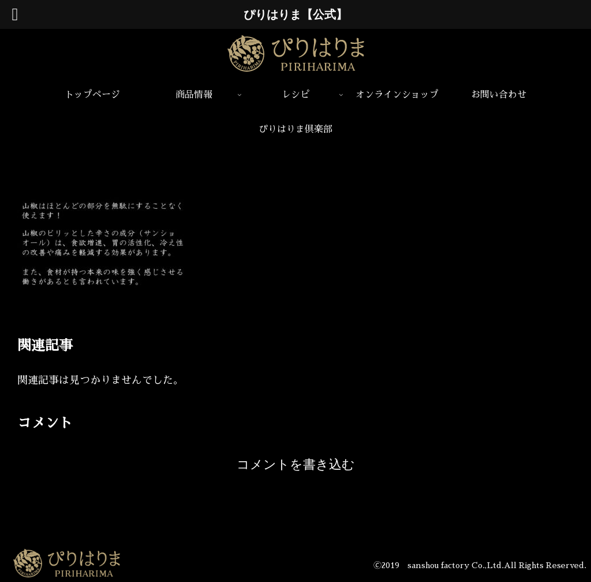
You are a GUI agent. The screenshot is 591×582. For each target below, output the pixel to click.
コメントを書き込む (296, 464)
